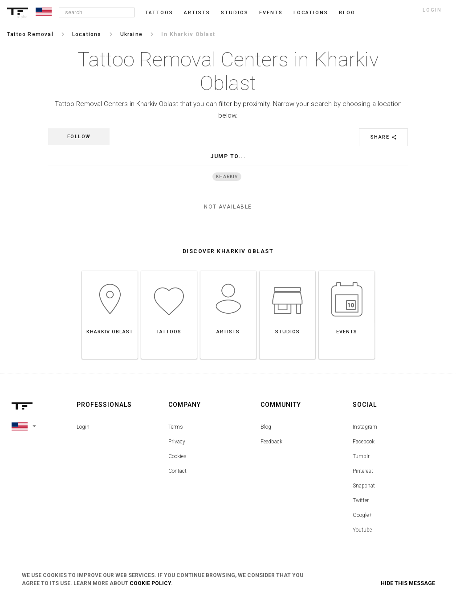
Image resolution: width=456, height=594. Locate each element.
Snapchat (364, 486)
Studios (234, 13)
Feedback (271, 441)
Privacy (176, 441)
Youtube (362, 530)
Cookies (177, 456)
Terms (175, 427)
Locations (310, 13)
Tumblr (361, 456)
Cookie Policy (150, 583)
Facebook (364, 441)
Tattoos (159, 13)
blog (347, 13)
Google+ (362, 515)
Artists (197, 13)
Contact (177, 471)
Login (83, 427)
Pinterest (363, 471)
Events (271, 13)
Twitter (361, 500)
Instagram (365, 427)
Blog (266, 427)
